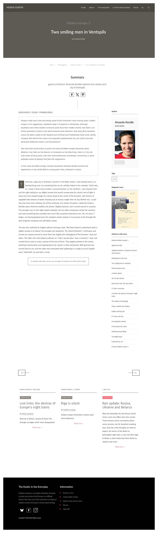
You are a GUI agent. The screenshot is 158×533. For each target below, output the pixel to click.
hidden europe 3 (76, 65)
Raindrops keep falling (119, 331)
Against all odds (117, 245)
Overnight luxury (117, 337)
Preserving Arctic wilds (119, 326)
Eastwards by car (117, 342)
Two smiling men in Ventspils (121, 263)
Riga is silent (70, 403)
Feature (35, 112)
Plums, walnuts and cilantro (121, 306)
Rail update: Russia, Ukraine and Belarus (117, 405)
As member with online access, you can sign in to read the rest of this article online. (58, 261)
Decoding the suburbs (119, 321)
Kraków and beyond (118, 311)
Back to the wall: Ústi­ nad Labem (122, 283)
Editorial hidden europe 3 (120, 240)
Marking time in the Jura (119, 258)
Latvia (114, 179)
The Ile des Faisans (118, 278)
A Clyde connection (118, 288)
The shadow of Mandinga (120, 301)
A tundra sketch (117, 273)
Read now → (38, 427)
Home (52, 65)
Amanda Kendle (47, 112)
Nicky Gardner (28, 414)
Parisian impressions (118, 268)
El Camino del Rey (118, 316)
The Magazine (62, 65)
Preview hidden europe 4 (120, 347)
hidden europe (69, 410)
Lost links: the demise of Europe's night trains (124, 295)
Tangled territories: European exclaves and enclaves (124, 252)
